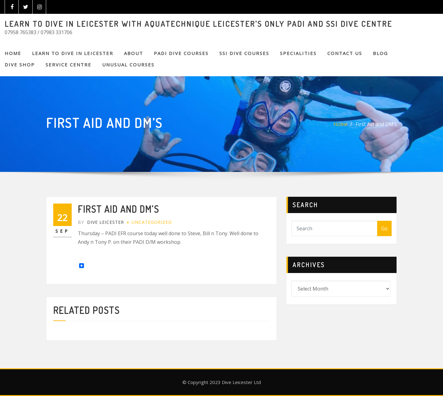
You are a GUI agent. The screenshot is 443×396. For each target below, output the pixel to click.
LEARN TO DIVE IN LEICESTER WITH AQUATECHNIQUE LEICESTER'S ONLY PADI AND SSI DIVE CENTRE (198, 24)
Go (384, 228)
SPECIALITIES (298, 53)
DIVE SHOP (20, 64)
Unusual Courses (128, 64)
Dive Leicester (101, 222)
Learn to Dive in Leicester (72, 53)
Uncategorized (152, 222)
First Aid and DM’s (376, 124)
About (133, 53)
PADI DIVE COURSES (181, 53)
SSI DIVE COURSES (244, 53)
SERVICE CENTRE (68, 64)
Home (13, 53)
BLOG (380, 53)
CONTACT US (344, 53)
